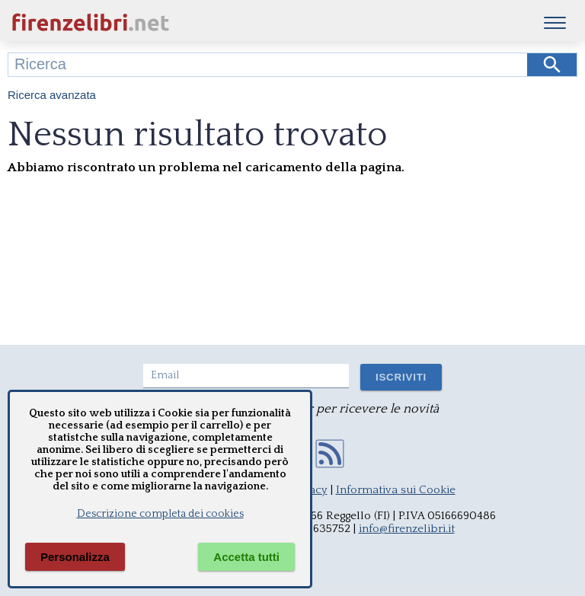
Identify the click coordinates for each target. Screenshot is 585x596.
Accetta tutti (246, 556)
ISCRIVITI (401, 377)
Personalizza (75, 556)
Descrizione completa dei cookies (160, 514)
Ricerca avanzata (52, 94)
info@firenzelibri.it (407, 528)
